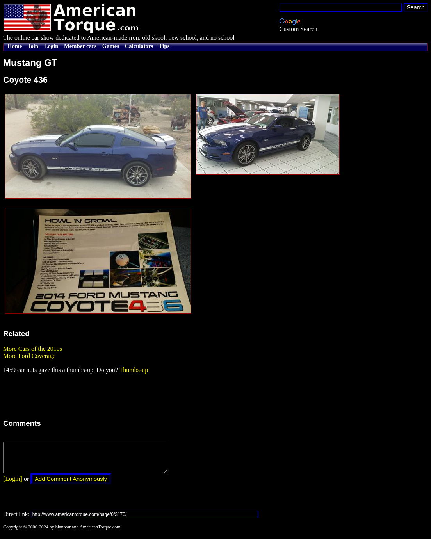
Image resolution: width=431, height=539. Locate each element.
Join (33, 46)
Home (14, 46)
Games (110, 46)
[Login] (12, 484)
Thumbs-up (133, 369)
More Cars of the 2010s (32, 348)
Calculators (139, 46)
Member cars (80, 46)
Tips (164, 46)
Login (51, 46)
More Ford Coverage (29, 355)
